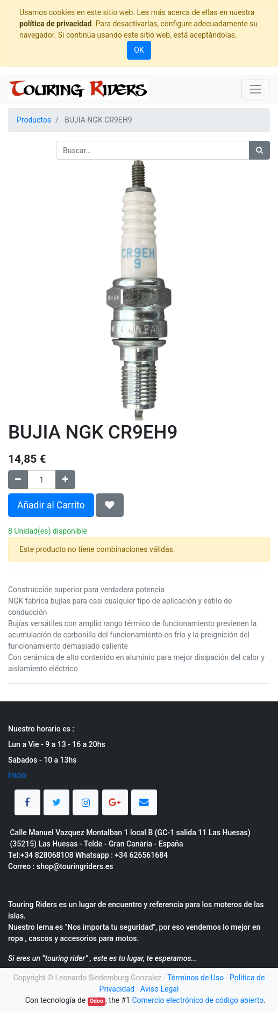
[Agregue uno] (65, 479)
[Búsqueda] (259, 150)
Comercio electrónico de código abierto (197, 1000)
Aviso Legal (159, 989)
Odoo (96, 1000)
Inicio (17, 775)
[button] (110, 505)
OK (139, 50)
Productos (34, 120)
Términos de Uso (195, 977)
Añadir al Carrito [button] (51, 505)
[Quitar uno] (18, 479)
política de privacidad (55, 23)
